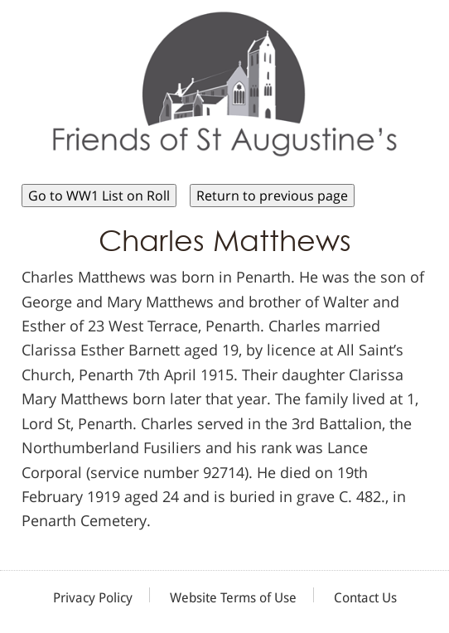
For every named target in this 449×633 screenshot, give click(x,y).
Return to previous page (272, 195)
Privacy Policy (93, 598)
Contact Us (365, 598)
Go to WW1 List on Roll (99, 195)
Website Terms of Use (233, 598)
